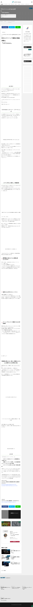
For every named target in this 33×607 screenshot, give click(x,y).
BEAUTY (16, 4)
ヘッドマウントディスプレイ (10, 15)
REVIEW (19, 4)
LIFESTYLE (12, 4)
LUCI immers (4, 15)
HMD (2, 15)
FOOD (9, 4)
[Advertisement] (27, 79)
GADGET (2, 4)
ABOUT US (22, 4)
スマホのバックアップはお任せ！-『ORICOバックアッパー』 (15, 588)
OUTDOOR (5, 4)
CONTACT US (27, 4)
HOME (2, 21)
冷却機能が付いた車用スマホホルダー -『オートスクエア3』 (5, 599)
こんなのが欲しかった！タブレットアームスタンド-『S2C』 (27, 588)
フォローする (14, 514)
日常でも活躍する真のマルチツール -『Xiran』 (15, 551)
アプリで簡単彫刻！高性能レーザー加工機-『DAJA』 (15, 557)
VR (6, 15)
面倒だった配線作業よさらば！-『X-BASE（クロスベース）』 (15, 563)
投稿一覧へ (14, 541)
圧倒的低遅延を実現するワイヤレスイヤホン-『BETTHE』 (5, 588)
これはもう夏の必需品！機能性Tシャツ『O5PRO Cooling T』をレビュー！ (27, 55)
